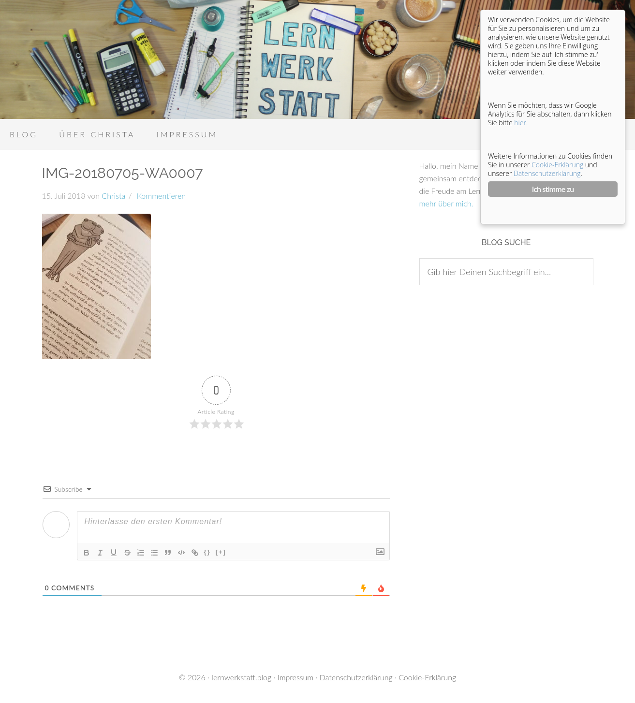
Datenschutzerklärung (356, 677)
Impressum (296, 677)
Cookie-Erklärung (427, 677)
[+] (221, 552)
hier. (521, 122)
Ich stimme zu (553, 188)
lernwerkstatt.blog (241, 677)
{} (207, 552)
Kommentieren (160, 195)
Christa (113, 195)
